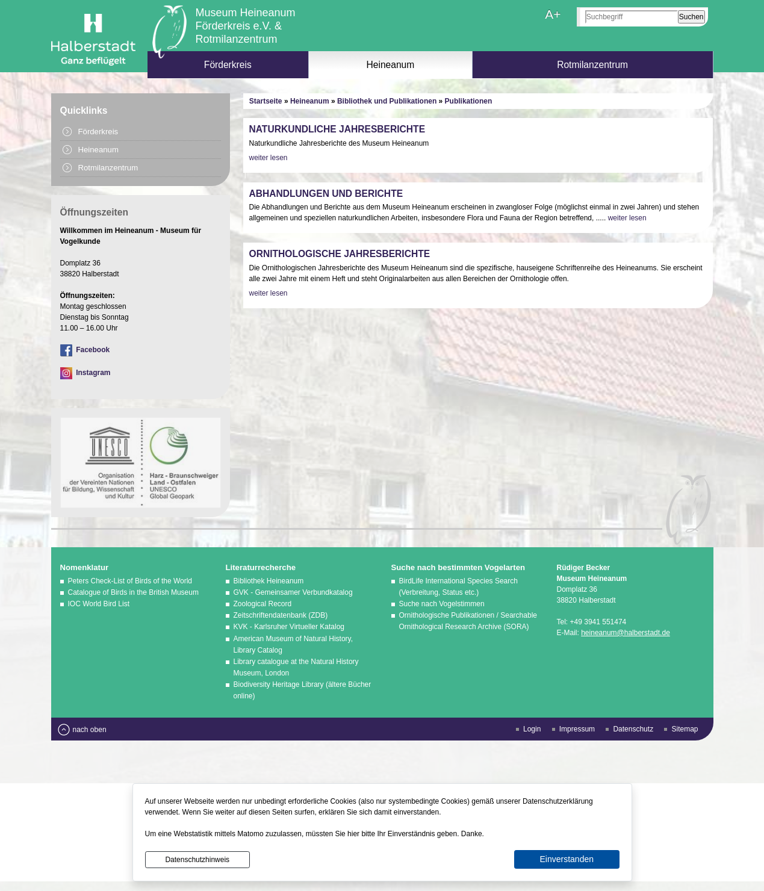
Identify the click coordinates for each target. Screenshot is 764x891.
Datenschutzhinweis (197, 859)
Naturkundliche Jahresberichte (337, 129)
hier (353, 834)
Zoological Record (263, 604)
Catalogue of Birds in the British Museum (133, 592)
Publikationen (468, 101)
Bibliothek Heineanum (269, 581)
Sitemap (684, 729)
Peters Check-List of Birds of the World (130, 581)
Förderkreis (228, 65)
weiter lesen (268, 158)
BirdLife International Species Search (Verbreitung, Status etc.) (458, 587)
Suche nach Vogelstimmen (442, 604)
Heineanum (391, 65)
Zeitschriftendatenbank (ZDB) (281, 615)
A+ (553, 14)
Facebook (85, 350)
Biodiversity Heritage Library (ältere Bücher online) (302, 690)
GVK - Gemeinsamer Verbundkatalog (293, 592)
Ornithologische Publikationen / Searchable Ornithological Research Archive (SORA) (468, 621)
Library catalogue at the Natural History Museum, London (296, 667)
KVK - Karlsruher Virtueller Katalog (289, 626)
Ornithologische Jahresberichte (339, 254)
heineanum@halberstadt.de (625, 633)
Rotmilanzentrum (592, 65)
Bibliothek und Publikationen (386, 101)
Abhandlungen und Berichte (326, 193)
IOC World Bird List (98, 604)
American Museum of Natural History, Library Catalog (293, 644)
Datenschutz (633, 729)
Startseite (265, 101)
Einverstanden (566, 859)
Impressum (577, 729)
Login (532, 729)
